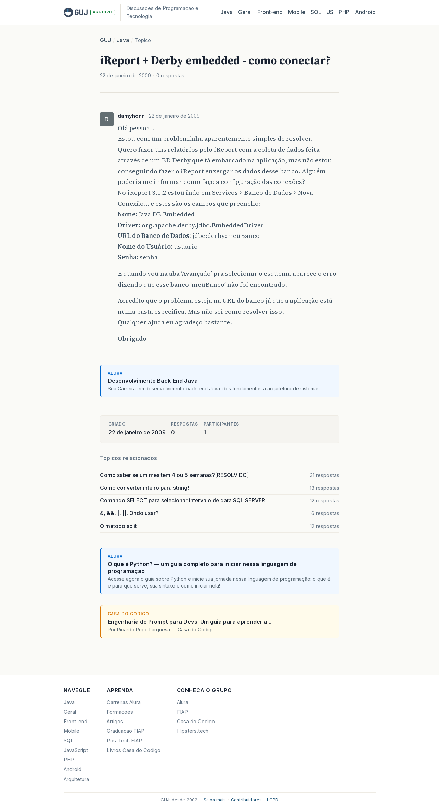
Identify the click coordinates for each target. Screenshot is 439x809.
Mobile (296, 12)
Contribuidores (246, 800)
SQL (316, 12)
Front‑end (270, 12)
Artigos (115, 721)
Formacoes (120, 712)
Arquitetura (76, 779)
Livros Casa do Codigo (133, 750)
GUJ (105, 40)
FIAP (182, 712)
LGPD (273, 800)
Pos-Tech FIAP (124, 741)
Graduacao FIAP (125, 731)
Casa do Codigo (196, 721)
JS (330, 12)
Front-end (75, 721)
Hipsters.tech (192, 731)
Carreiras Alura (124, 702)
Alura (182, 702)
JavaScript (76, 750)
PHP (344, 12)
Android (365, 12)
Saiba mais (215, 800)
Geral (245, 12)
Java (226, 12)
